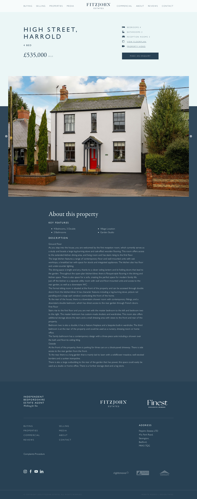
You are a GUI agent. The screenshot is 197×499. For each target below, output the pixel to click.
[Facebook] (30, 471)
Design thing (167, 494)
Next (191, 136)
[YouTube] (36, 471)
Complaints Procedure (34, 454)
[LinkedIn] (41, 471)
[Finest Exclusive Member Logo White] (158, 396)
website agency (149, 494)
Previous (6, 136)
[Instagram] (25, 471)
